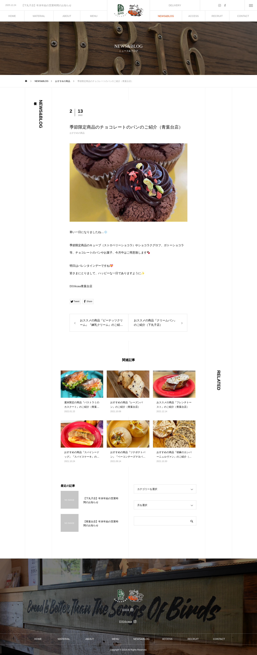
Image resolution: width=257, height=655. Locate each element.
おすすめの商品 (77, 133)
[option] (53, 5)
